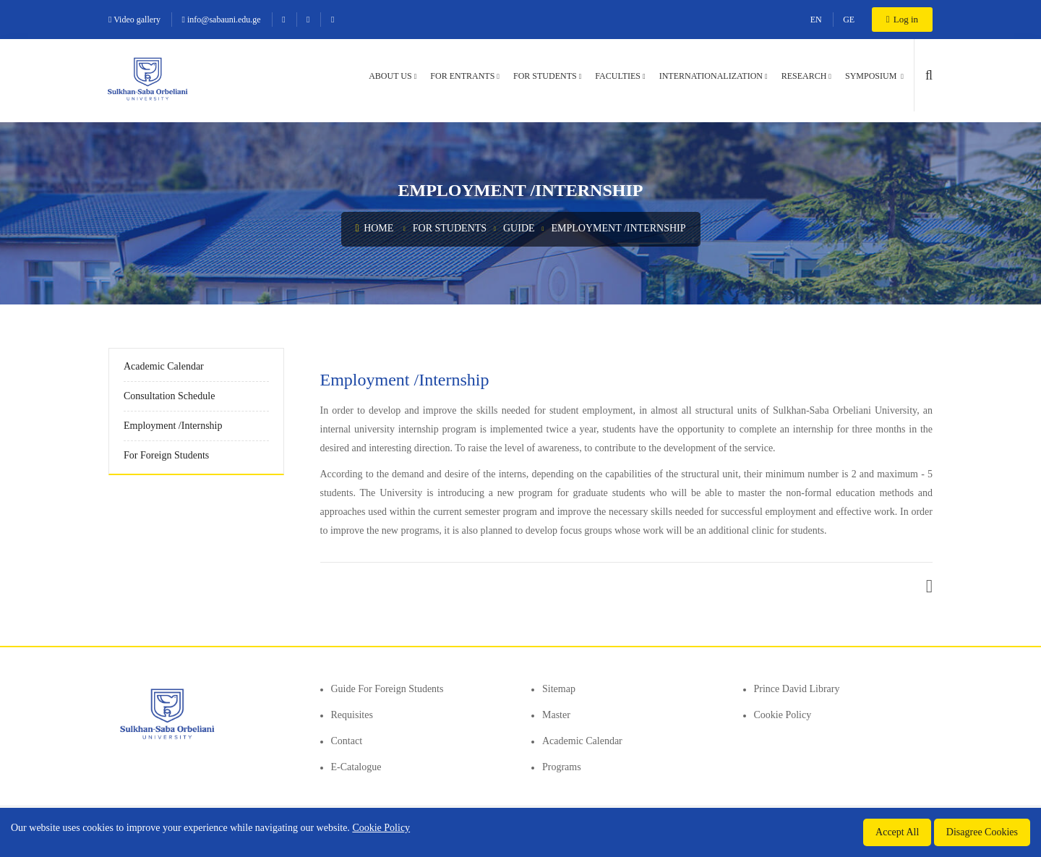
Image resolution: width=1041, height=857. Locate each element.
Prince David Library (797, 688)
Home (375, 228)
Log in (902, 19)
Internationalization (711, 76)
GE (848, 19)
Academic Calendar (164, 366)
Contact (347, 741)
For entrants (462, 76)
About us (390, 76)
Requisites (352, 714)
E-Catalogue (356, 767)
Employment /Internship (618, 228)
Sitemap (558, 688)
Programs (561, 767)
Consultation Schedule (169, 396)
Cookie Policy (783, 714)
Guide (519, 228)
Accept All (897, 832)
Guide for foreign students (387, 688)
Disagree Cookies (982, 832)
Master (556, 714)
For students (545, 76)
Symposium (872, 76)
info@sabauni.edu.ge (221, 19)
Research (804, 76)
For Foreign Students (166, 455)
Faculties (618, 76)
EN (816, 19)
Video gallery (134, 19)
